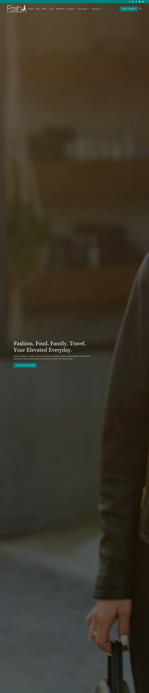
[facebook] (143, 1)
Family (44, 9)
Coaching (70, 9)
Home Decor (60, 9)
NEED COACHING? (129, 9)
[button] (71, 9)
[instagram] (130, 1)
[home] (16, 9)
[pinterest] (136, 1)
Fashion (31, 9)
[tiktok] (133, 1)
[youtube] (140, 1)
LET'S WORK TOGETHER (25, 365)
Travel (51, 9)
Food (38, 9)
